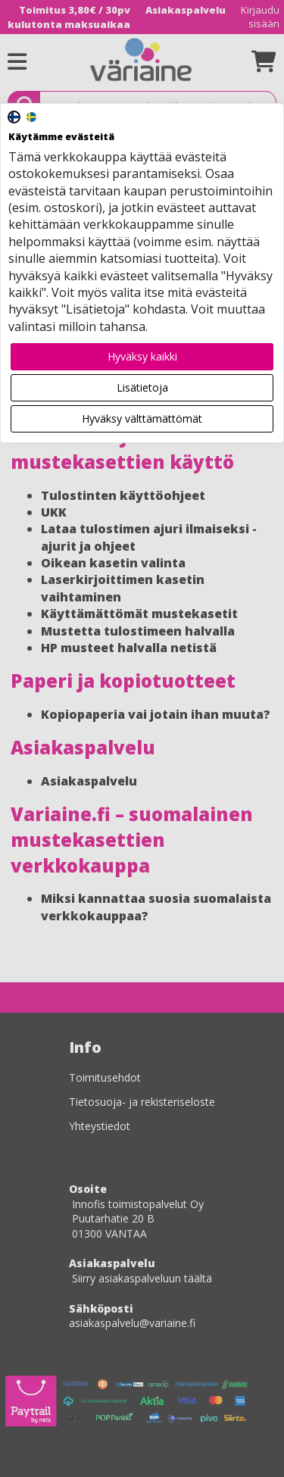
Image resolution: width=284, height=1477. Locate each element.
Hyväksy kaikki (142, 356)
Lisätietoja (142, 387)
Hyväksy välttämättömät (142, 418)
